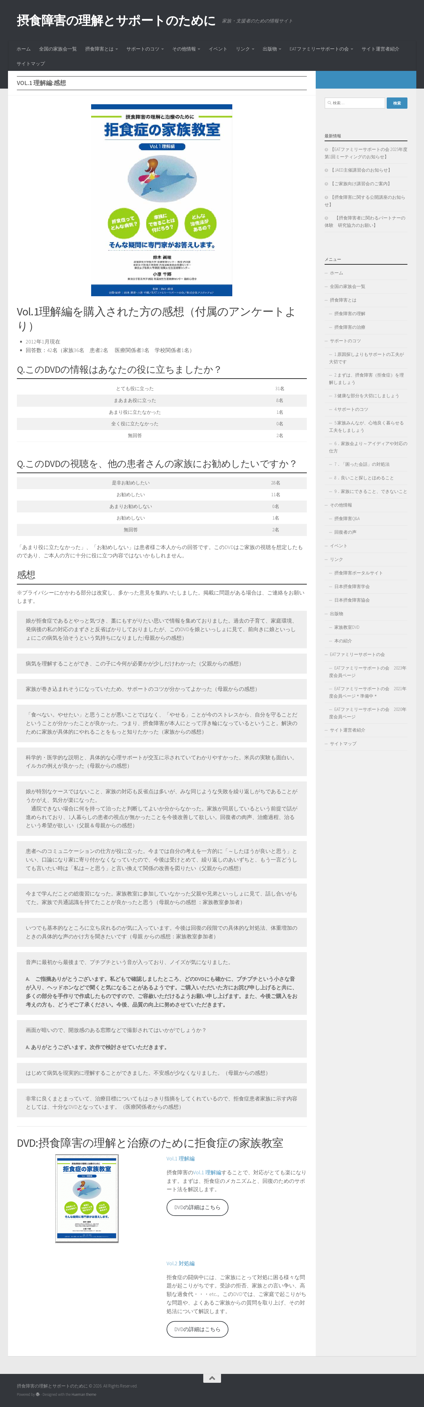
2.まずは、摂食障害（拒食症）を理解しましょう (366, 378)
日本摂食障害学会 (352, 586)
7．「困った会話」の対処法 (362, 464)
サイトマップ (31, 63)
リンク (243, 49)
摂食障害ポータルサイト (358, 573)
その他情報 (184, 49)
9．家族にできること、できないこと (370, 491)
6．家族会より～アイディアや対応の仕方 (368, 447)
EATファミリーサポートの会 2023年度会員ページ (368, 671)
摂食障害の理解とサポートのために (116, 20)
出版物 (270, 49)
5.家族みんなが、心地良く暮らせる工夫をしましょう (366, 426)
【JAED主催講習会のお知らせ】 (361, 170)
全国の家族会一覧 (58, 49)
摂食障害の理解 (349, 313)
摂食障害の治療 (349, 327)
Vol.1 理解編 (181, 1158)
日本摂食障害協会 (352, 600)
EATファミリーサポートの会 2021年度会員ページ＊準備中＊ (368, 692)
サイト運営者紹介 (380, 49)
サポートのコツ (142, 49)
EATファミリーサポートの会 (319, 49)
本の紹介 (343, 641)
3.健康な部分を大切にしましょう (366, 395)
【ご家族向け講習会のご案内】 (361, 183)
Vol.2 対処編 (181, 1263)
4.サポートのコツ (351, 409)
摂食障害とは (99, 49)
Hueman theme (84, 1394)
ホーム (24, 49)
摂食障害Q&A (347, 518)
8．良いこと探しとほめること (364, 478)
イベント (218, 49)
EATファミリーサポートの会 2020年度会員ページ (368, 712)
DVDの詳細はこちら (197, 1207)
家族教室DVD (346, 627)
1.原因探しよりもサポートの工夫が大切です (366, 357)
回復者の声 (345, 532)
